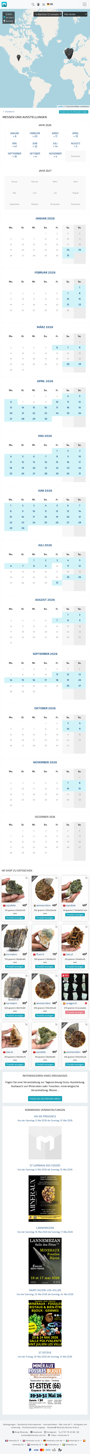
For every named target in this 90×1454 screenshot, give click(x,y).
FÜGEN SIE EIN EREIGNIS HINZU (45, 1098)
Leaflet (60, 106)
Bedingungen (9, 1424)
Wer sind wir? (65, 1424)
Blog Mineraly (20, 1432)
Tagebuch (9, 111)
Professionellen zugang (33, 1427)
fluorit (38, 954)
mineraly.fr (12, 1440)
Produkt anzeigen (14, 917)
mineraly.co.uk (31, 1440)
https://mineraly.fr (60, 1435)
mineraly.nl (34, 1444)
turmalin (10, 954)
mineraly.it (73, 1440)
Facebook (36, 1432)
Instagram (50, 1432)
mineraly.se (69, 1444)
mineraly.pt (52, 1444)
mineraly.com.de (53, 1440)
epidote (9, 905)
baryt (68, 954)
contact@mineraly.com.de (33, 1435)
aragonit (70, 1003)
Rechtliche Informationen (29, 1424)
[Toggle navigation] (84, 4)
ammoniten (42, 905)
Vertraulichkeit (50, 1424)
